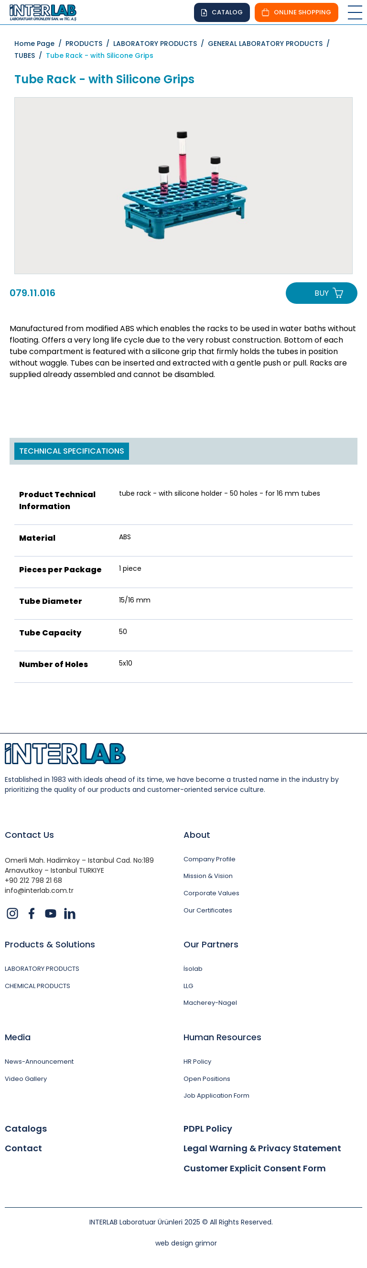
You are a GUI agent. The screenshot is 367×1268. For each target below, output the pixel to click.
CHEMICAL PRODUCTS (37, 986)
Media (18, 1037)
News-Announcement (39, 1062)
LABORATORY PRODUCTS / (160, 43)
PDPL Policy (208, 1128)
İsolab (193, 969)
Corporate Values (211, 893)
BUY (321, 293)
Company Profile (210, 859)
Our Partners (211, 944)
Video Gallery (26, 1079)
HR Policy (197, 1062)
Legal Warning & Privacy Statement (262, 1148)
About (197, 835)
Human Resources (222, 1037)
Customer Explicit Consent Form (255, 1168)
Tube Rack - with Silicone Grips (99, 55)
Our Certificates (208, 910)
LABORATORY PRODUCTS (42, 969)
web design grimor (186, 1243)
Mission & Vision (208, 876)
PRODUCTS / (89, 43)
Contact (23, 1148)
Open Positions (207, 1079)
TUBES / (30, 55)
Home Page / (39, 43)
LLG (188, 986)
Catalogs (26, 1128)
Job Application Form (216, 1096)
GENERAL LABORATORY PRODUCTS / (271, 43)
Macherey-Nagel (210, 1003)
